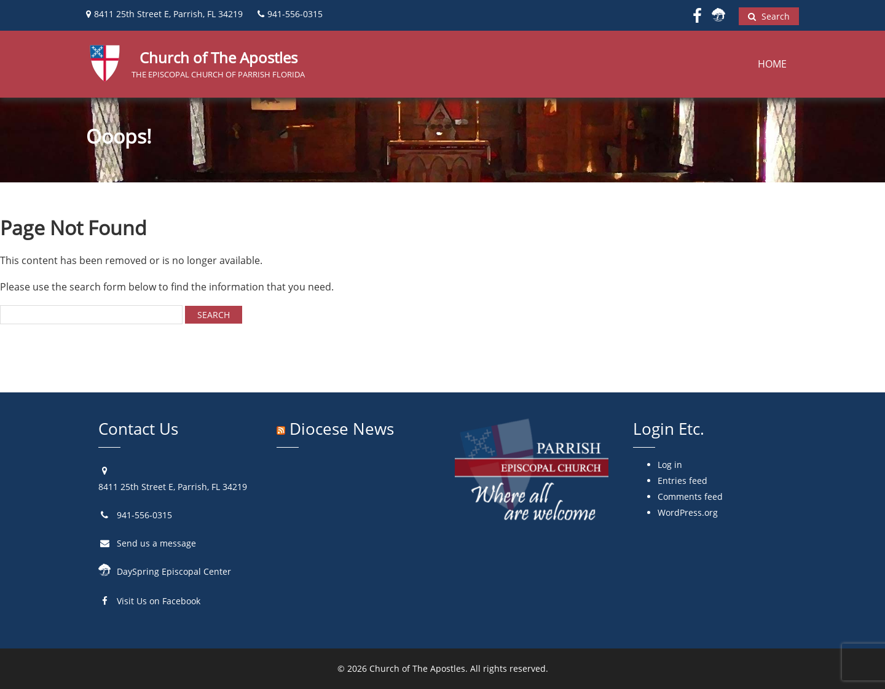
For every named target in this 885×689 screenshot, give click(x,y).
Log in (670, 464)
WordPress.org (688, 512)
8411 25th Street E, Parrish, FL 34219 (172, 486)
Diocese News (341, 429)
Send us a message (156, 543)
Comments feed (690, 496)
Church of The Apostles (417, 668)
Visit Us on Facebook (158, 601)
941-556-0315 (144, 515)
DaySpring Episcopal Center (174, 571)
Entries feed (682, 480)
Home (772, 64)
